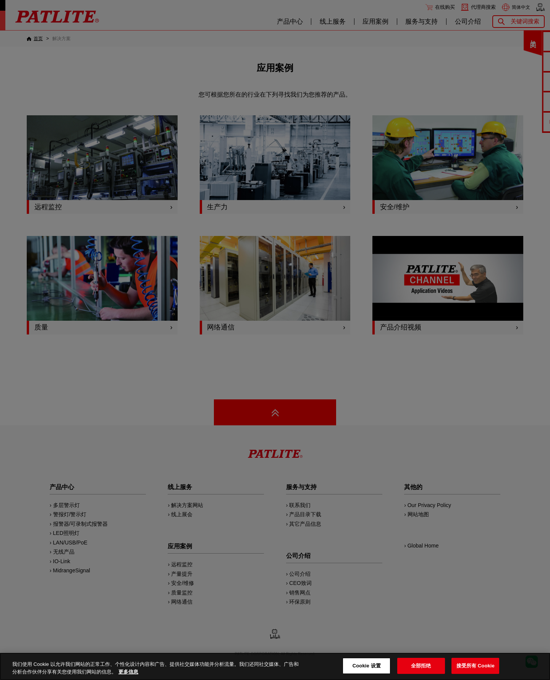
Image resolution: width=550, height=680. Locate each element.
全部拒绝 (421, 666)
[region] (275, 666)
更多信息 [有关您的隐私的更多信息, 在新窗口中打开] (128, 672)
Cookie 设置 (367, 666)
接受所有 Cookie (475, 666)
